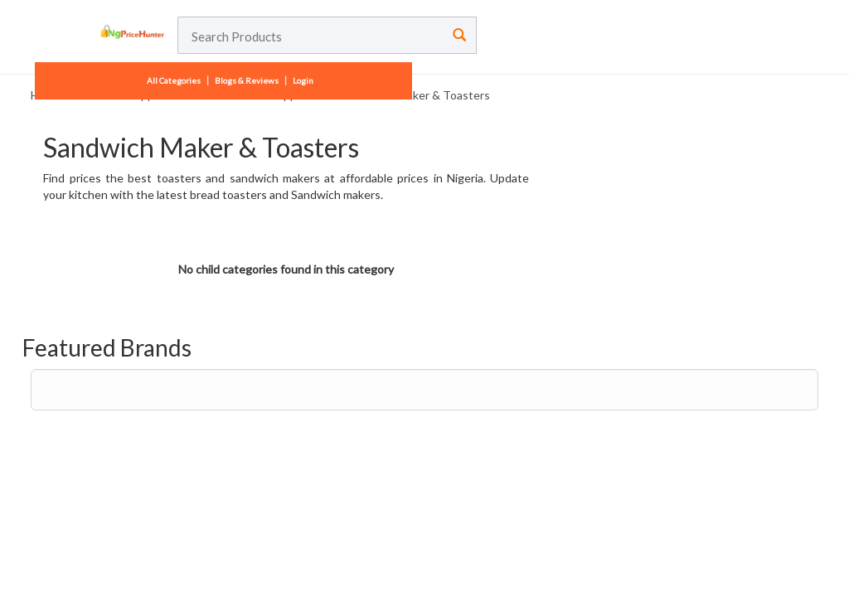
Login (303, 80)
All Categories (174, 80)
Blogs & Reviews (247, 80)
